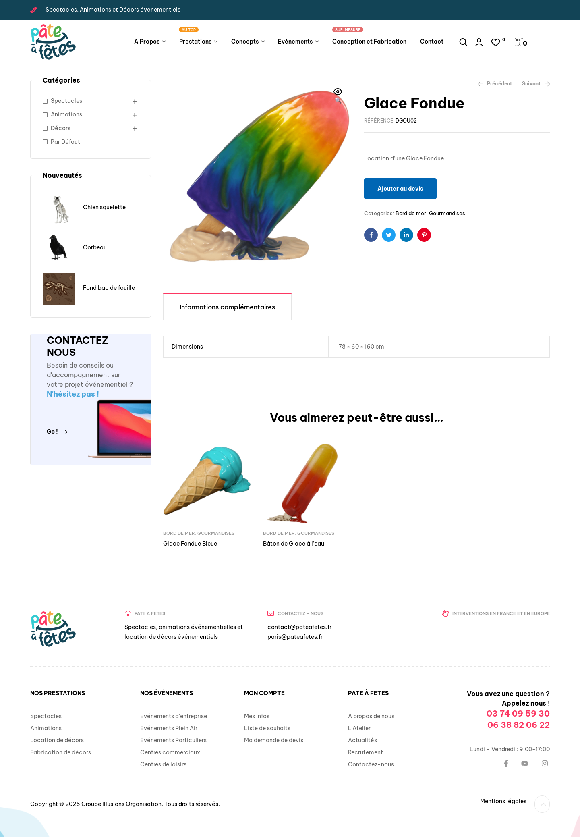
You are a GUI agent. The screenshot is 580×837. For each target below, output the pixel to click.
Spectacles (66, 100)
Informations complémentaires (227, 307)
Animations (66, 114)
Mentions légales (503, 801)
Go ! (57, 431)
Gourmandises (447, 213)
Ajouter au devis (400, 188)
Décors (60, 128)
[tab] (227, 306)
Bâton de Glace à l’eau (293, 543)
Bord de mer (411, 213)
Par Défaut (65, 141)
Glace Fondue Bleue (190, 543)
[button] (338, 97)
